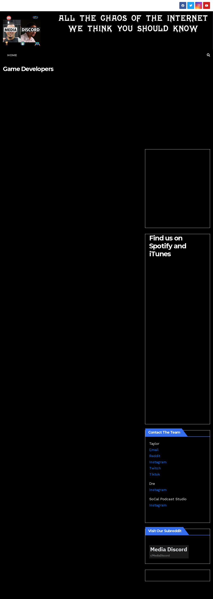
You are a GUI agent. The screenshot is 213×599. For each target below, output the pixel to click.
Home (12, 55)
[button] (208, 55)
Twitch (155, 468)
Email (154, 450)
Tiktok (154, 474)
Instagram (158, 462)
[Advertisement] (106, 107)
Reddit (154, 456)
